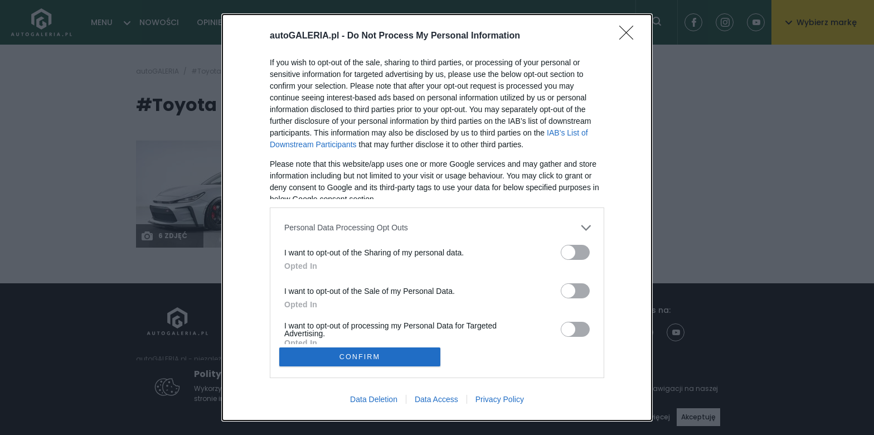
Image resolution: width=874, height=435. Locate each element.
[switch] (575, 251)
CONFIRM (360, 356)
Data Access (436, 399)
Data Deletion (373, 399)
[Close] (629, 35)
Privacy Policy (499, 399)
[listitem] (437, 227)
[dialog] (437, 217)
